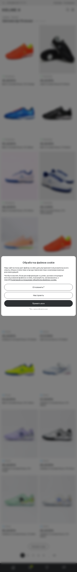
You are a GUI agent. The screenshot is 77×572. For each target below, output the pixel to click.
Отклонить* (38, 287)
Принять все (38, 303)
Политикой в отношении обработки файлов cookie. (33, 280)
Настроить (38, 295)
